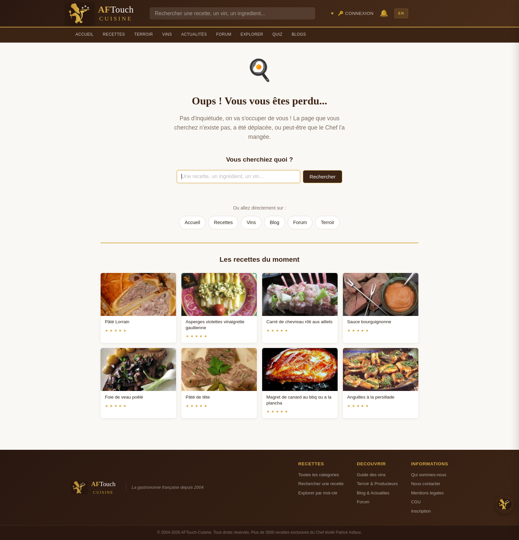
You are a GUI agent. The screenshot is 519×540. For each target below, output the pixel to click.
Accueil (84, 34)
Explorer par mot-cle (317, 492)
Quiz (277, 34)
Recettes (114, 34)
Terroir (143, 34)
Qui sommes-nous (428, 474)
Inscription (421, 511)
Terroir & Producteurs (377, 483)
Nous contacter (425, 483)
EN (401, 13)
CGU (416, 501)
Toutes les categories (318, 474)
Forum (223, 34)
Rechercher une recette (321, 483)
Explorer (252, 34)
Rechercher (322, 176)
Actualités (194, 34)
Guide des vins (371, 474)
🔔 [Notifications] (384, 13)
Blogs (299, 34)
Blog (274, 222)
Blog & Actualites (373, 492)
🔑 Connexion (356, 13)
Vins (167, 34)
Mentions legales (427, 492)
